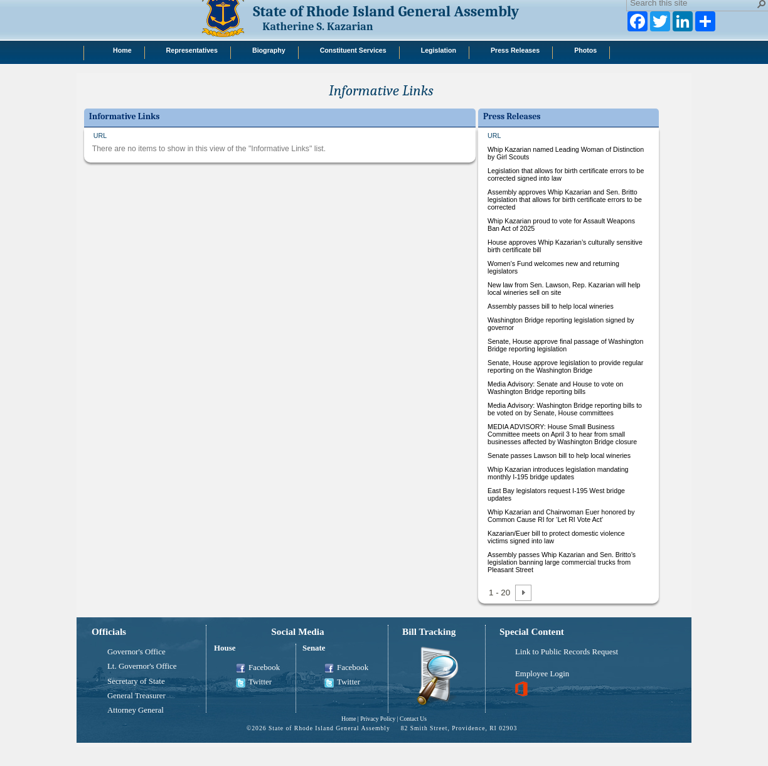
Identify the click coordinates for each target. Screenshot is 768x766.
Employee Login (542, 673)
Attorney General (135, 710)
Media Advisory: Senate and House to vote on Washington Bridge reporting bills (555, 387)
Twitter (254, 683)
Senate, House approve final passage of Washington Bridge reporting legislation (565, 345)
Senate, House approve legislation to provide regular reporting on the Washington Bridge (565, 366)
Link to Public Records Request (566, 651)
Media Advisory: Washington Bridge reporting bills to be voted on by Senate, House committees (565, 409)
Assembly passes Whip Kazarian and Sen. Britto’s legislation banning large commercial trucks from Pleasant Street (562, 562)
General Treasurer (136, 695)
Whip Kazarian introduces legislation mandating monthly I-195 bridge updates (558, 473)
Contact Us (413, 718)
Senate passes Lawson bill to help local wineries (559, 455)
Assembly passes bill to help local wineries (551, 306)
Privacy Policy (377, 718)
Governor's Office (136, 651)
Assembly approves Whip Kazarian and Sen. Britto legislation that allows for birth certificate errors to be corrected (565, 199)
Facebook (258, 668)
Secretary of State (136, 681)
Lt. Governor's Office (142, 666)
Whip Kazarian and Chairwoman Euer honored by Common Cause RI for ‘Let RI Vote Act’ (561, 515)
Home (348, 718)
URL (100, 135)
